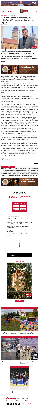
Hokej (12, 366)
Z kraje (5, 15)
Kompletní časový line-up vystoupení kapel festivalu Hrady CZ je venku (28, 333)
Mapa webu (25, 403)
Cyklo (3, 308)
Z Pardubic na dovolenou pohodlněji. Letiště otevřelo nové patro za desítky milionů (19, 175)
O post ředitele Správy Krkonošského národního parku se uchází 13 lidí (19, 170)
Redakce (30, 403)
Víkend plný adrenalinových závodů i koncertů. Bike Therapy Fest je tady (9, 333)
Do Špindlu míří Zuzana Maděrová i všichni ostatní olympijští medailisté (19, 172)
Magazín (25, 11)
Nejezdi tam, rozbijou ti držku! (7, 361)
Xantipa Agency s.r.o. (29, 400)
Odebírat (23, 209)
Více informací (19, 300)
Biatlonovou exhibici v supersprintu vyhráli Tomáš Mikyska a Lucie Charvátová (27, 362)
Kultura (22, 308)
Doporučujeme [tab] (16, 216)
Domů (2, 15)
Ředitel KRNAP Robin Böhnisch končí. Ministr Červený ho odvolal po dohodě (19, 173)
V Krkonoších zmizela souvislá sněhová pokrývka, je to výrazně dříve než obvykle (19, 168)
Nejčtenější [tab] (9, 216)
